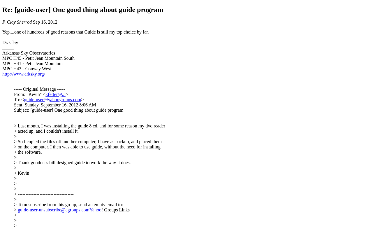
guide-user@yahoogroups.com (52, 99)
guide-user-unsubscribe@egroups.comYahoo (59, 209)
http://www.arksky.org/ (23, 73)
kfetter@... (55, 94)
